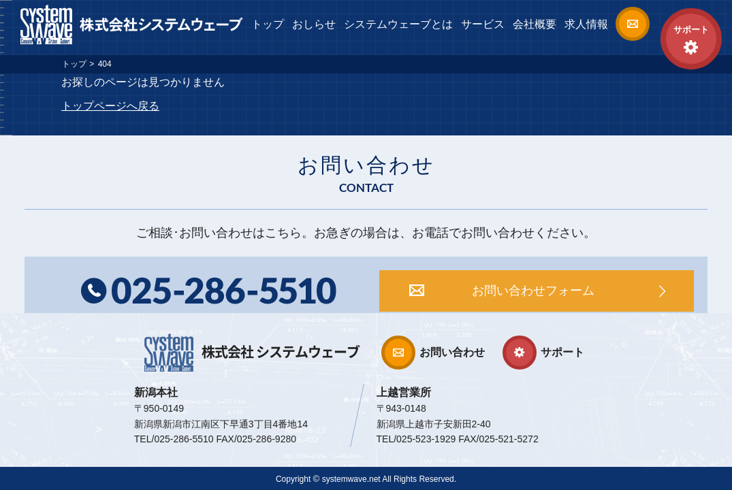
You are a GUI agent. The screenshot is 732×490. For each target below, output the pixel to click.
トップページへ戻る (110, 106)
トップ (267, 24)
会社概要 (534, 24)
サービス (483, 24)
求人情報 (586, 24)
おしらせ (314, 24)
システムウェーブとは (398, 24)
